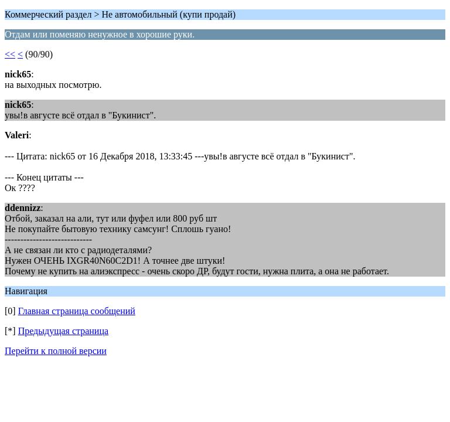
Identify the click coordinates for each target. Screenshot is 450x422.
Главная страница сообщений (76, 311)
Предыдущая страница (63, 331)
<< (10, 54)
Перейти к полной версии (56, 351)
